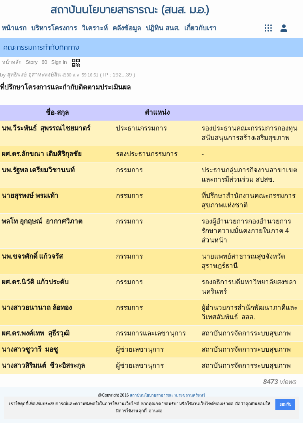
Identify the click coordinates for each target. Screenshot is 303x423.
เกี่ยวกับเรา (200, 28)
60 (44, 62)
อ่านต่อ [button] (156, 410)
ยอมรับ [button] (285, 404)
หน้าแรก (14, 28)
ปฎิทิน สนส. (163, 28)
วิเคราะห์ (95, 28)
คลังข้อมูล (126, 28)
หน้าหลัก (12, 62)
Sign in (59, 62)
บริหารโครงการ (54, 28)
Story (31, 62)
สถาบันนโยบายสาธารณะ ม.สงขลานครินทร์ (167, 395)
